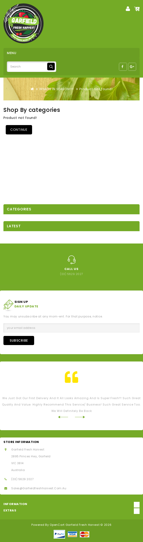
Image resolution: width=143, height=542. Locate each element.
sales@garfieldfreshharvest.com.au (38, 488)
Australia (18, 470)
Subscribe (19, 340)
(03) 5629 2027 (22, 479)
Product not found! (96, 89)
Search (51, 66)
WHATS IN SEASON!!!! (56, 89)
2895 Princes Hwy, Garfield (30, 456)
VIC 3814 (17, 463)
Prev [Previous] (63, 417)
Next (80, 417)
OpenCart (57, 525)
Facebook (123, 67)
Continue (19, 129)
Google (132, 67)
